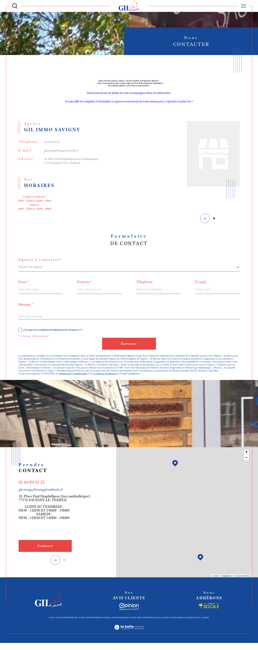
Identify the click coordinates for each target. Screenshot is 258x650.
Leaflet (215, 582)
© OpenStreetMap (242, 582)
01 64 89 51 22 (52, 144)
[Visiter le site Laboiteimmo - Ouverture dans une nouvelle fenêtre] (129, 638)
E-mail (201, 286)
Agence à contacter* (40, 263)
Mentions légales (152, 624)
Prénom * (84, 286)
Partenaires (176, 624)
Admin (165, 624)
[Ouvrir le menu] (243, 6)
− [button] (246, 464)
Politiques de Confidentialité (73, 380)
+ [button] (246, 459)
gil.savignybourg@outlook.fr (61, 152)
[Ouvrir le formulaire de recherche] (15, 6)
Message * (25, 309)
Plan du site (135, 624)
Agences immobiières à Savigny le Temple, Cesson (42, 17)
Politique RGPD (191, 624)
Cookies (205, 624)
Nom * (23, 286)
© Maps (226, 582)
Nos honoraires (120, 624)
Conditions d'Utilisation (105, 380)
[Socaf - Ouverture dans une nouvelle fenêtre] (129, 613)
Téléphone (144, 286)
